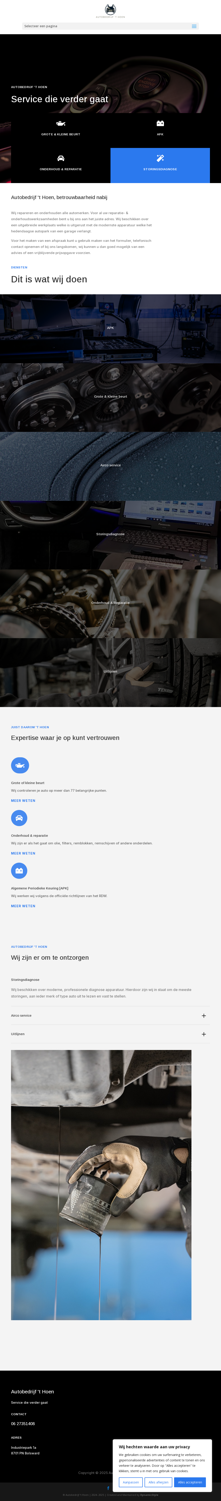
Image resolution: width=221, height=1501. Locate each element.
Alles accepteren (190, 1482)
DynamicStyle (149, 1494)
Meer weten (23, 801)
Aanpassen (131, 1482)
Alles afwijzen (158, 1482)
